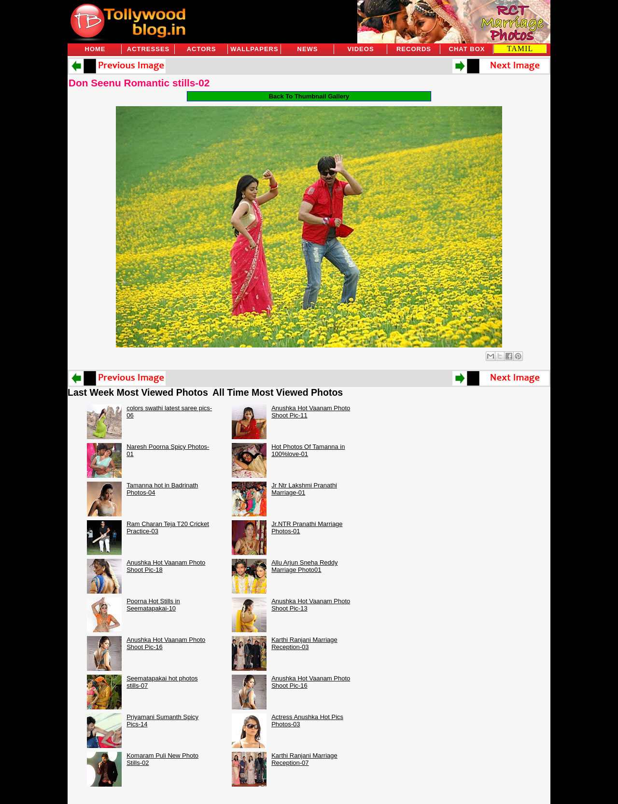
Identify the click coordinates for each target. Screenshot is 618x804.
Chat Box (467, 49)
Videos (360, 49)
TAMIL (520, 48)
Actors (201, 49)
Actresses (148, 49)
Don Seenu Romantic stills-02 (139, 82)
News (307, 49)
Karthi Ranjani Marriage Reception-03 (304, 643)
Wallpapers (254, 49)
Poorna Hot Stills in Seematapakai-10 (153, 604)
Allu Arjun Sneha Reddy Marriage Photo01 (304, 566)
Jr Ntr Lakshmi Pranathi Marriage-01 (304, 489)
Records (413, 49)
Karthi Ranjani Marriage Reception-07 (304, 759)
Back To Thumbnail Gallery (309, 96)
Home (95, 49)
